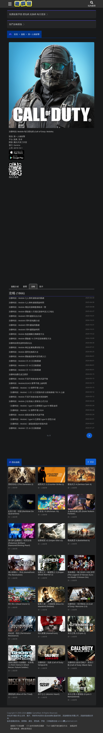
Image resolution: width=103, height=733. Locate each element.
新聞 (25, 286)
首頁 (16, 34)
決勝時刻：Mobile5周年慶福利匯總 (24, 325)
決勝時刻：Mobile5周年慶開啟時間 (24, 329)
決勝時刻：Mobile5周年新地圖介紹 (24, 320)
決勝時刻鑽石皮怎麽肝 (18, 374)
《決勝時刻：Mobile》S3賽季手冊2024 (26, 387)
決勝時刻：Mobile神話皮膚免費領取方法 (26, 347)
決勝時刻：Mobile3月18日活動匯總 (25, 365)
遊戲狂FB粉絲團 (17, 726)
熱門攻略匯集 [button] (17, 24)
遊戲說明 (73, 726)
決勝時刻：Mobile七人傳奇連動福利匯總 (26, 298)
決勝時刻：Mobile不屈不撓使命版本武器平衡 (28, 378)
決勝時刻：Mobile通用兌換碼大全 (24, 352)
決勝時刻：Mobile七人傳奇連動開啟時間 (26, 302)
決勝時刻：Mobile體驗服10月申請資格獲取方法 (30, 338)
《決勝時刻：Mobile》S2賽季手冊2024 (26, 410)
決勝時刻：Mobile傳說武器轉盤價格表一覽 (27, 307)
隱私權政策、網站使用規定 (21, 728)
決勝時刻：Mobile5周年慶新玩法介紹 (25, 316)
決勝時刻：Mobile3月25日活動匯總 (25, 361)
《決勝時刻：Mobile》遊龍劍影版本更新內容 (28, 423)
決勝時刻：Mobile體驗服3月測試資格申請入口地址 (31, 311)
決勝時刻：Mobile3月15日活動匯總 (25, 370)
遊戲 (23, 34)
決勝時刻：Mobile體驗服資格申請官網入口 (27, 356)
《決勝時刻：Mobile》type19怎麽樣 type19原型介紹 (32, 419)
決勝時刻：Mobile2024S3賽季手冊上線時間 (28, 383)
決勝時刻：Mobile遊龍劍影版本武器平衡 (26, 414)
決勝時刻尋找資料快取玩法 (20, 343)
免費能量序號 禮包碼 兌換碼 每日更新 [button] (28, 14)
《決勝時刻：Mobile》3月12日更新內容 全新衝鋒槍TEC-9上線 (37, 392)
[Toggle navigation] (9, 4)
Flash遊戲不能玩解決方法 (57, 726)
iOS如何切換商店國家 (35, 726)
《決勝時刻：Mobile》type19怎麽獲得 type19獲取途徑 (33, 405)
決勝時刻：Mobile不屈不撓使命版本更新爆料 (28, 396)
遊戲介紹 (15, 286)
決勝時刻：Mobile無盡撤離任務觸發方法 (26, 334)
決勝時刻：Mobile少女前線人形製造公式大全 (28, 401)
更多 (91, 462)
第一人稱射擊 (34, 34)
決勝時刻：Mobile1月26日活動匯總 (25, 428)
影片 (41, 286)
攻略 (33, 286)
